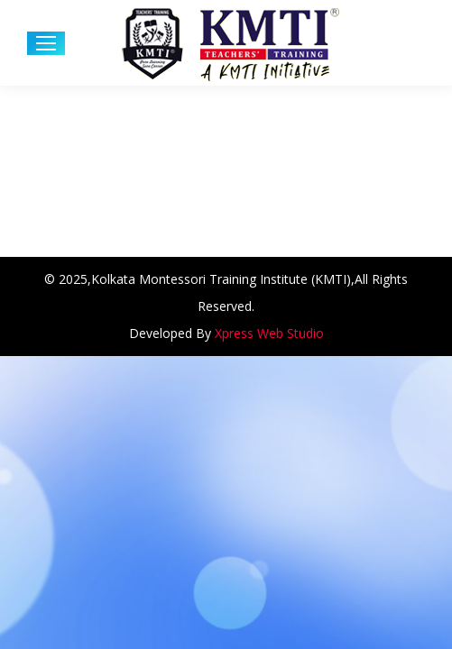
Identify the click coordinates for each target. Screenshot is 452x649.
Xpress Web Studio (269, 333)
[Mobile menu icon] (46, 43)
